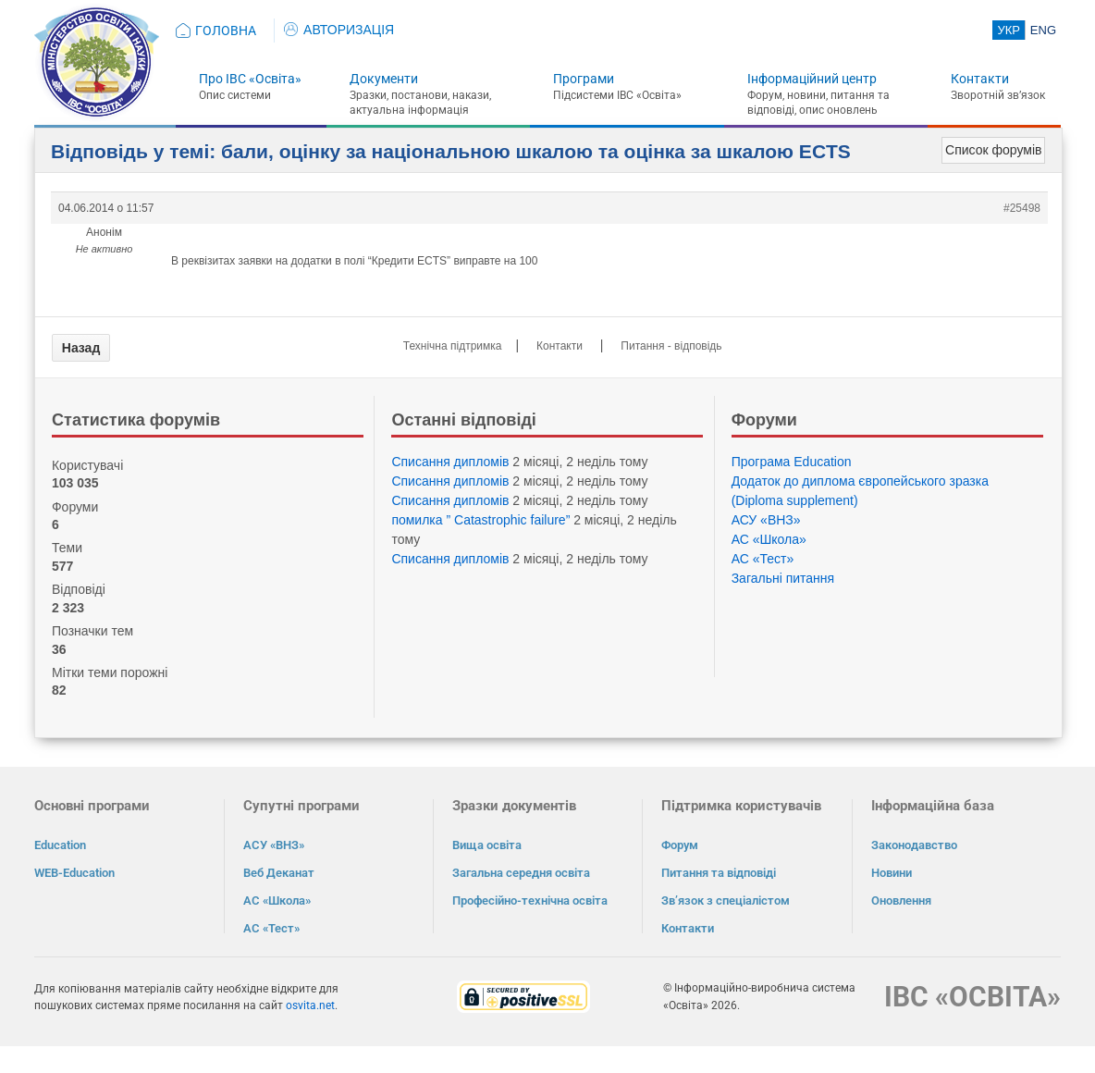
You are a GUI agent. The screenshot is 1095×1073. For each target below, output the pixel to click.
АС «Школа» (769, 539)
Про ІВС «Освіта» (250, 78)
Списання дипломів (450, 461)
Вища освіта (487, 845)
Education (60, 845)
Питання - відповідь (671, 345)
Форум (679, 845)
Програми (583, 78)
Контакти (980, 78)
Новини (891, 873)
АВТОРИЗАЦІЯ (339, 29)
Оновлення (901, 900)
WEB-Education (74, 873)
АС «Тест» (763, 558)
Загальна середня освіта (521, 873)
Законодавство (914, 845)
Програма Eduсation (792, 461)
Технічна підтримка (452, 345)
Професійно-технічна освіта (530, 900)
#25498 (1021, 208)
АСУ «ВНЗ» (766, 519)
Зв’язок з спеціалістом (725, 900)
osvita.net (310, 1005)
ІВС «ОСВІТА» (972, 996)
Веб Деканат (278, 873)
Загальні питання (783, 578)
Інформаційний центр (812, 78)
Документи (384, 78)
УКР (1008, 30)
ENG (1043, 30)
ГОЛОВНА (225, 30)
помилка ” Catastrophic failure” (480, 519)
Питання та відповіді (718, 873)
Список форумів (993, 149)
